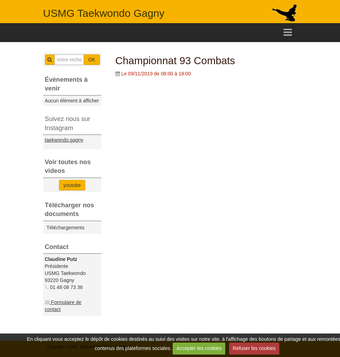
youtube (72, 185)
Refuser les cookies (254, 348)
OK (91, 59)
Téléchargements (66, 227)
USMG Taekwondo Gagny (104, 13)
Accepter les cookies (198, 348)
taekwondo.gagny (64, 140)
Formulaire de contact (63, 305)
